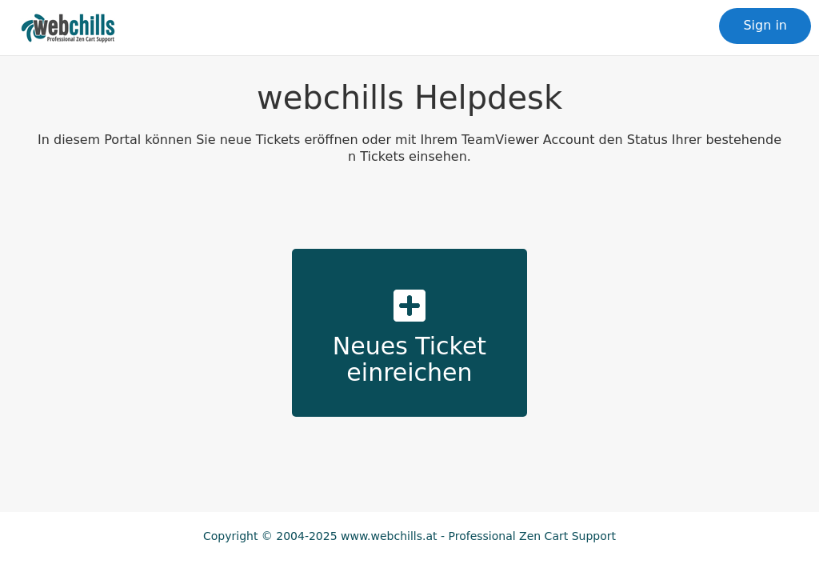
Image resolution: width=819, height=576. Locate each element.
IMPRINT (409, 552)
